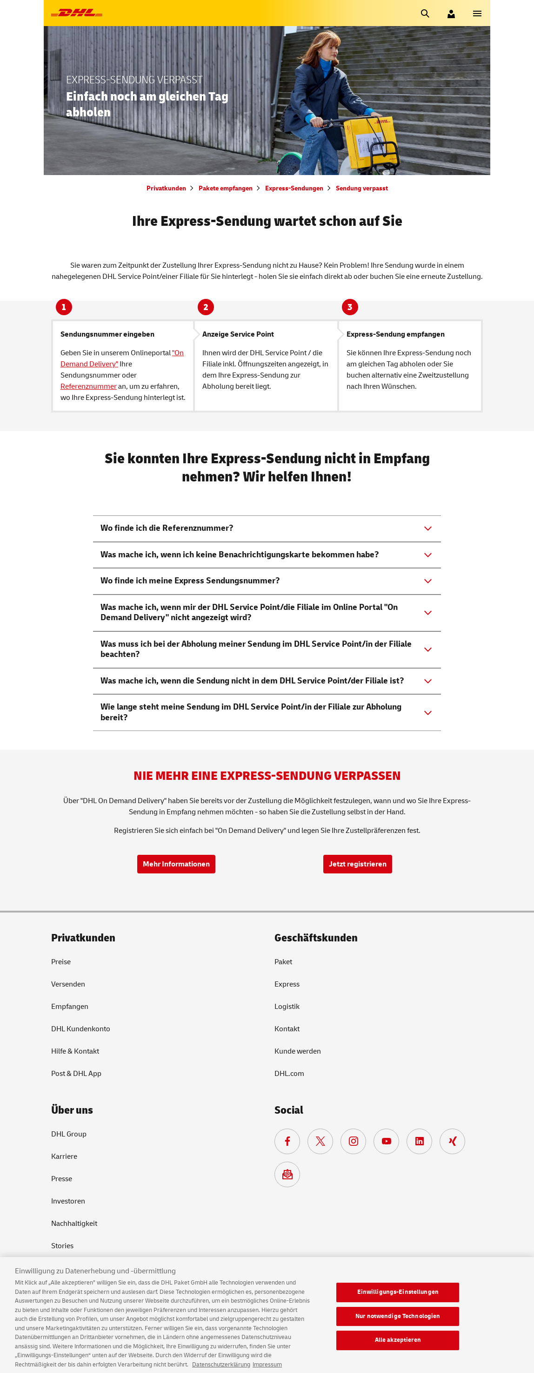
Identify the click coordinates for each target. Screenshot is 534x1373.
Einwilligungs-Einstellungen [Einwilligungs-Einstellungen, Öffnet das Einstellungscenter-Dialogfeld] (398, 1298)
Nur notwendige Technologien (398, 1322)
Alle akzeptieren (398, 1346)
